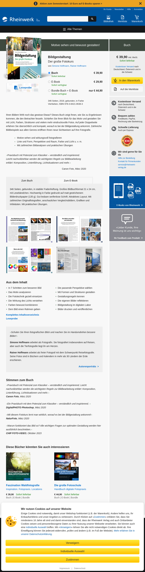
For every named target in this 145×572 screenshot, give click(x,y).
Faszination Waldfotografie (27, 487)
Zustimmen (99, 517)
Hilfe (129, 9)
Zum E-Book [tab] (70, 180)
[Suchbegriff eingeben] (67, 19)
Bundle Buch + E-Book (64, 90)
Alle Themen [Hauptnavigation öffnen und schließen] (74, 29)
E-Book (55, 81)
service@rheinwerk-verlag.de (126, 166)
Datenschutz (80, 568)
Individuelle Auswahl (72, 551)
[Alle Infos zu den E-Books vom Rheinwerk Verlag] (127, 192)
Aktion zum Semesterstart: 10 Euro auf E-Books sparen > (71, 3)
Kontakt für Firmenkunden (129, 161)
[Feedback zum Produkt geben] (127, 225)
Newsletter (119, 9)
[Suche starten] (92, 19)
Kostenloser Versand (125, 66)
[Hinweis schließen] (140, 3)
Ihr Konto (108, 9)
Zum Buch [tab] (27, 180)
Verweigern (65, 527)
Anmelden (138, 9)
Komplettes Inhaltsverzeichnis (22, 314)
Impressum (64, 568)
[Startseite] (21, 20)
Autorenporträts (87, 366)
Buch (54, 73)
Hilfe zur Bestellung (126, 158)
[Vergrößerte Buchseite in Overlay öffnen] (29, 229)
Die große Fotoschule (78, 487)
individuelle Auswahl (36, 527)
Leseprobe (12, 318)
